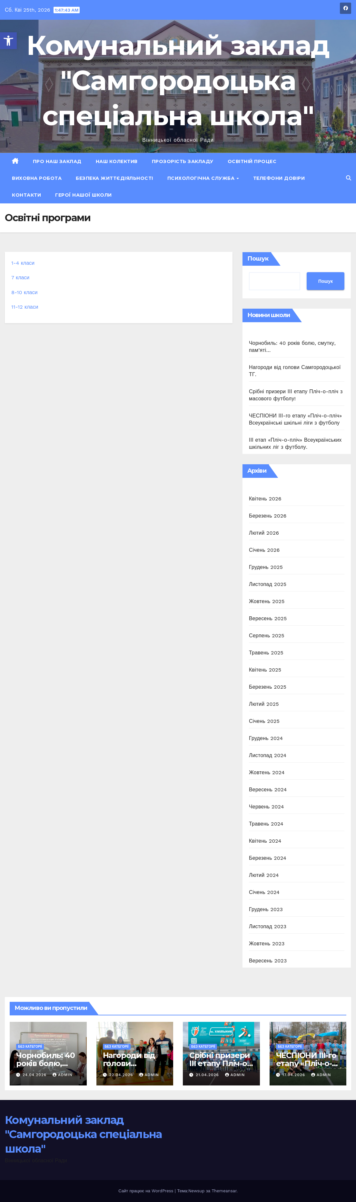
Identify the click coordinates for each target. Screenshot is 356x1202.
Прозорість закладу (182, 161)
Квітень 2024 (265, 841)
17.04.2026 (294, 1075)
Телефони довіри (279, 178)
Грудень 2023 (266, 909)
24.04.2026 (35, 1075)
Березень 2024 (267, 858)
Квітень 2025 (265, 670)
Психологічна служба (201, 178)
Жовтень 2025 (267, 601)
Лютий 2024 (264, 875)
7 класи (20, 277)
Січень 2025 (264, 721)
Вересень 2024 (268, 789)
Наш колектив (117, 161)
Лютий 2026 (264, 533)
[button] (8, 40)
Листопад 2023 (267, 926)
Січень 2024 (264, 892)
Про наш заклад (57, 161)
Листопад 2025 (267, 584)
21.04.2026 (208, 1075)
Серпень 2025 (266, 635)
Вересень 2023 (268, 961)
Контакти (26, 195)
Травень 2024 (266, 824)
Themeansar (224, 1190)
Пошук (258, 258)
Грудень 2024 (266, 738)
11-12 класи (24, 307)
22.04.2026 (121, 1075)
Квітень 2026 (265, 499)
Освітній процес (252, 161)
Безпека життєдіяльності (114, 178)
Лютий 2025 (264, 704)
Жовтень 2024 (267, 772)
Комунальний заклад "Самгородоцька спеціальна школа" (177, 80)
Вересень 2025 (268, 618)
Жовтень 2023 (267, 943)
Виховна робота (37, 178)
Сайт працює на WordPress (146, 1190)
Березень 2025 (267, 687)
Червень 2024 (266, 807)
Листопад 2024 (267, 755)
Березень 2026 (267, 516)
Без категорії (30, 1046)
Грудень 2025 (266, 567)
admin (63, 1075)
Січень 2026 (264, 550)
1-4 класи (23, 263)
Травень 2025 (266, 653)
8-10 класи (24, 292)
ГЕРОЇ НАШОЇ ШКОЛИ (83, 195)
